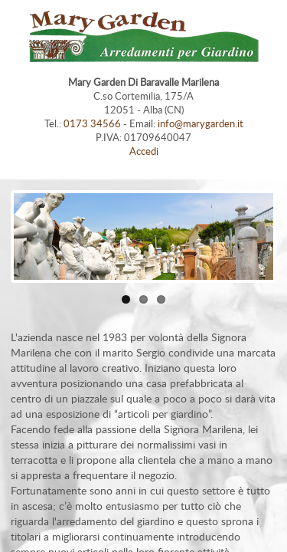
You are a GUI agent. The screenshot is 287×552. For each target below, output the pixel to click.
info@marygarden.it (200, 123)
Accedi (143, 151)
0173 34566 (92, 123)
